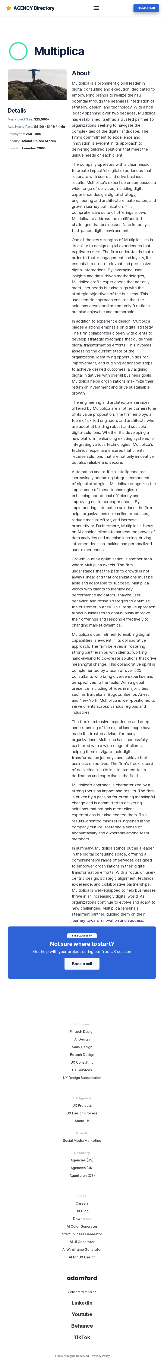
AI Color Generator (82, 1226)
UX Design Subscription (82, 1078)
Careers (82, 1203)
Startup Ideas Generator (82, 1234)
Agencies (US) (82, 1160)
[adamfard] (29, 8)
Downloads (82, 1219)
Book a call (82, 963)
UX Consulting (82, 1062)
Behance (82, 1326)
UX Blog (82, 1211)
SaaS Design (82, 1047)
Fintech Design (82, 1032)
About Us (82, 1121)
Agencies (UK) (82, 1168)
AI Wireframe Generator (82, 1250)
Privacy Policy (101, 1356)
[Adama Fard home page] (82, 1278)
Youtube (82, 1314)
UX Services (82, 1070)
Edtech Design (82, 1055)
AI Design (82, 1039)
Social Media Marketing (82, 1141)
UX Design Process (82, 1113)
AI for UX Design (82, 1257)
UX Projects (82, 1106)
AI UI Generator (82, 1242)
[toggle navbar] (96, 8)
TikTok (82, 1337)
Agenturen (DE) (82, 1176)
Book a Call (146, 8)
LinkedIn (82, 1303)
